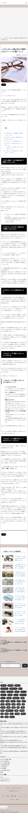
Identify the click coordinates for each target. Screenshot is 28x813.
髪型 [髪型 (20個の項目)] (7, 716)
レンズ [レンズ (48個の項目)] (3, 698)
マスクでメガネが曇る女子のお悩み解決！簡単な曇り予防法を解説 (13, 629)
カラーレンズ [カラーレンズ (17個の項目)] (14, 688)
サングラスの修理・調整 (5, 759)
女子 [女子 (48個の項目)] (24, 701)
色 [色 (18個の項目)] (2, 713)
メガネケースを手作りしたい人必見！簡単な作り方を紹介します (13, 598)
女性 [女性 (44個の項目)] (3, 704)
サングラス (12, 799)
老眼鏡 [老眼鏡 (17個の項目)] (22, 710)
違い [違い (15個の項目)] (12, 713)
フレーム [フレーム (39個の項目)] (24, 691)
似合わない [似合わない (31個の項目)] (16, 698)
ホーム (1, 38)
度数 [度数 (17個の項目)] (19, 704)
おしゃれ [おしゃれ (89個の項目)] (4, 685)
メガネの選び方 (3, 766)
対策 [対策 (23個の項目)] (14, 704)
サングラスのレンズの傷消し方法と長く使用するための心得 (13, 606)
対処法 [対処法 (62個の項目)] (8, 704)
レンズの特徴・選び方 (5, 770)
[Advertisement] (14, 22)
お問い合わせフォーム (5, 780)
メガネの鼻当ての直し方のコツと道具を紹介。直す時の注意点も (13, 590)
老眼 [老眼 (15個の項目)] (17, 710)
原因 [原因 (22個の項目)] (8, 701)
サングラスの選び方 (4, 761)
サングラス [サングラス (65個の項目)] (10, 691)
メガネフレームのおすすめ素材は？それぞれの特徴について (13, 731)
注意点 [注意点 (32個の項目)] (3, 707)
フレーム (20, 796)
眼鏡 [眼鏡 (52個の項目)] (3, 710)
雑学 (17, 799)
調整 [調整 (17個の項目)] (7, 713)
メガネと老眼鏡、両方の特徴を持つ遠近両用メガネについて (13, 745)
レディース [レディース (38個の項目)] (23, 694)
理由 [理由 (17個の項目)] (14, 707)
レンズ (24, 796)
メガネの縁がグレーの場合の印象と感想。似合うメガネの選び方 (13, 566)
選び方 (7, 796)
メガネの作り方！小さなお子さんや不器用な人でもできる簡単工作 (13, 574)
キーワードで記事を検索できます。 (8, 661)
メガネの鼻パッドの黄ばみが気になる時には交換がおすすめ (13, 558)
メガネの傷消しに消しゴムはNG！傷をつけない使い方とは (13, 582)
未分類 (5, 38)
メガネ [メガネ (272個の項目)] (10, 694)
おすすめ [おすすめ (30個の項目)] (11, 685)
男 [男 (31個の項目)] (18, 707)
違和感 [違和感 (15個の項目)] (17, 713)
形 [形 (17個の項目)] (23, 704)
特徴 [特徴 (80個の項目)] (9, 707)
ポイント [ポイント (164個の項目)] (4, 694)
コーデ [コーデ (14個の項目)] (3, 691)
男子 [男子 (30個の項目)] (23, 707)
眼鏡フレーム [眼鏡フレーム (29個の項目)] (10, 710)
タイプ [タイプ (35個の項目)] (17, 691)
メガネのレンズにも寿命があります (13, 141)
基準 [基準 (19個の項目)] (19, 701)
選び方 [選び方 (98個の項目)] (23, 713)
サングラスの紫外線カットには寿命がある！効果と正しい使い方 (13, 621)
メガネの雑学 (3, 768)
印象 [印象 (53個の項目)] (3, 701)
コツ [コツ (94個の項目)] (21, 688)
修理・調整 (13, 796)
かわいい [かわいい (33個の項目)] (18, 685)
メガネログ (8, 812)
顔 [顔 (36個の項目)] (2, 716)
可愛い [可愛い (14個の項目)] (13, 701)
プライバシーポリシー (5, 778)
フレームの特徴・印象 (5, 762)
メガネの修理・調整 (4, 764)
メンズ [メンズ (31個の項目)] (16, 694)
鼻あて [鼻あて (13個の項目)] (12, 716)
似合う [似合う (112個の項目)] (9, 698)
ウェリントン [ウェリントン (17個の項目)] (5, 688)
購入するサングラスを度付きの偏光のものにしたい (11, 740)
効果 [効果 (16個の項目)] (23, 698)
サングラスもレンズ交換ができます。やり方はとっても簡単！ (13, 614)
